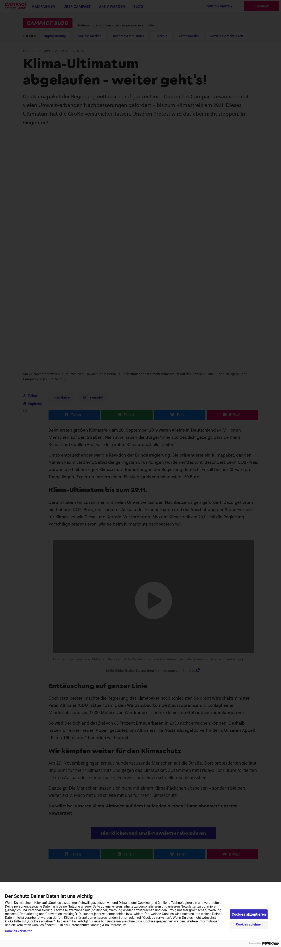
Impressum (118, 925)
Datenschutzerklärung (85, 925)
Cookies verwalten (18, 931)
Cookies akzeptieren (249, 914)
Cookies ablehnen (249, 924)
